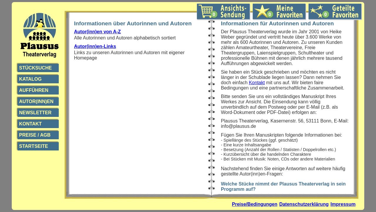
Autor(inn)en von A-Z (97, 31)
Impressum (342, 204)
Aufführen (33, 90)
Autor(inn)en (36, 101)
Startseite (33, 146)
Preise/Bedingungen (255, 204)
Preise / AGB (35, 135)
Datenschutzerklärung (304, 204)
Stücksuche (35, 67)
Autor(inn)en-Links (95, 46)
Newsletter (35, 112)
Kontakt (30, 123)
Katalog (30, 79)
